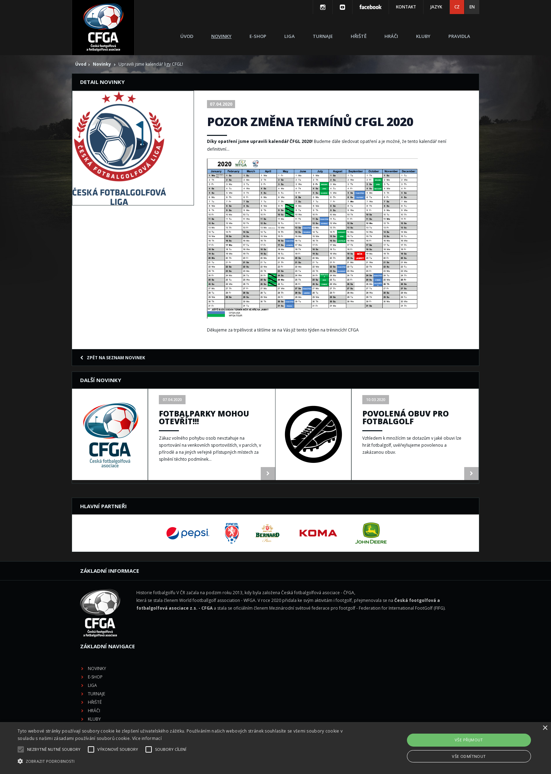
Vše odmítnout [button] (469, 756)
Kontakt (406, 7)
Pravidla (459, 36)
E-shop (257, 36)
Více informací (147, 738)
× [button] (544, 728)
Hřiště (359, 36)
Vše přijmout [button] (469, 739)
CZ (457, 7)
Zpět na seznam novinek (112, 358)
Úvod (186, 36)
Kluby (423, 36)
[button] (185, 761)
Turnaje (323, 36)
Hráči (391, 36)
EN (472, 7)
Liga (289, 36)
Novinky (221, 36)
